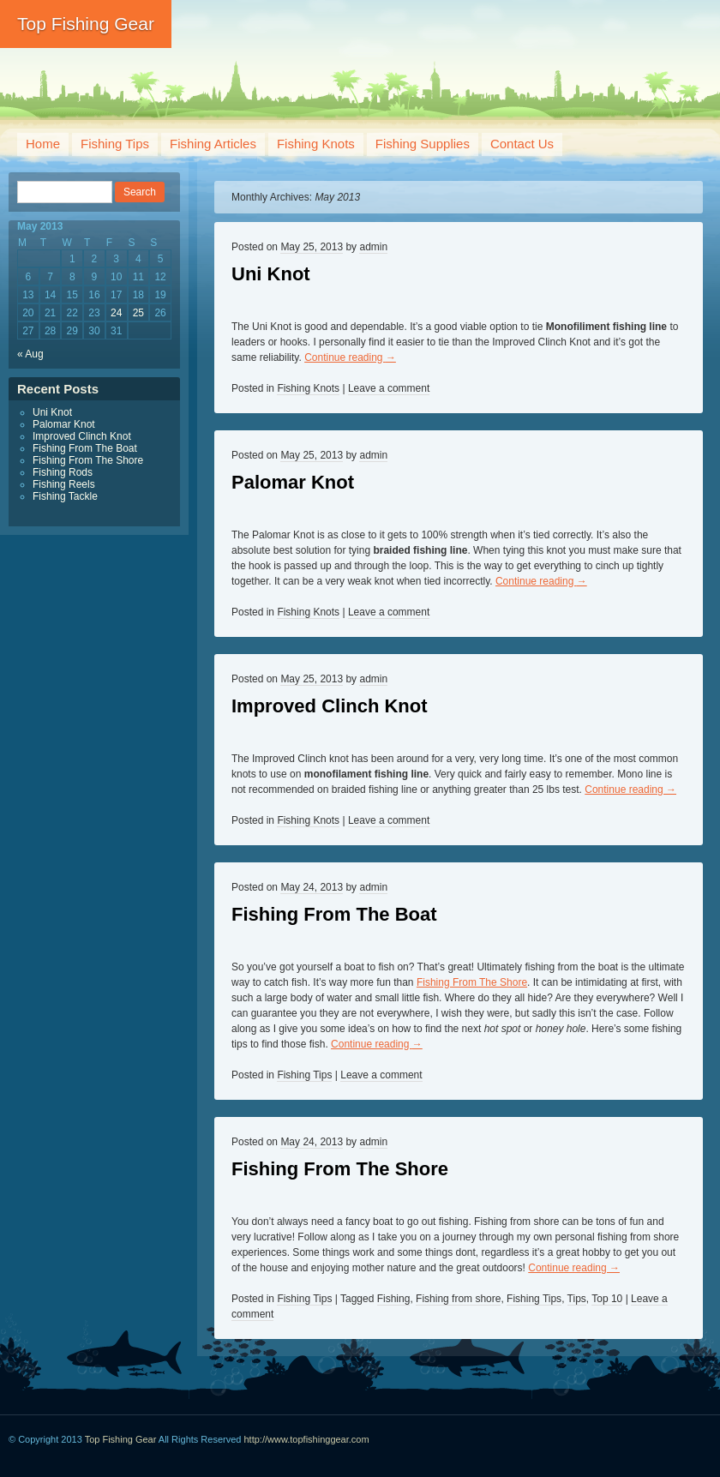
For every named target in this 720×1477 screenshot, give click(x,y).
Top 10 (606, 1299)
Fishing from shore (458, 1299)
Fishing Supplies (422, 143)
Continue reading (350, 357)
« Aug (30, 354)
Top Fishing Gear (85, 23)
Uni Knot (270, 274)
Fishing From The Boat (334, 914)
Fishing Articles (213, 143)
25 (138, 313)
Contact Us (522, 143)
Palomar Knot (292, 482)
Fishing (394, 1299)
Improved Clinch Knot (329, 706)
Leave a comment (388, 388)
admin (373, 247)
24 (116, 313)
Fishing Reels (64, 484)
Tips (576, 1299)
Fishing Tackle (65, 496)
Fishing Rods (63, 472)
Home (43, 143)
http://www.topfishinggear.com (306, 1439)
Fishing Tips (115, 143)
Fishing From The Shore (472, 982)
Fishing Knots (316, 143)
